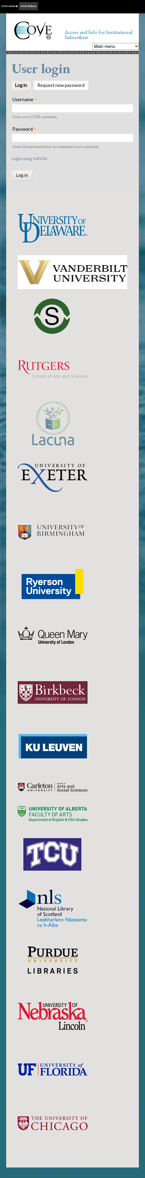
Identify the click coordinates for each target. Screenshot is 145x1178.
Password (24, 129)
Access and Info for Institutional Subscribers (98, 35)
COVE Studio (9, 6)
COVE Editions (28, 6)
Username (24, 99)
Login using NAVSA (29, 158)
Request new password (61, 85)
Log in (23, 84)
